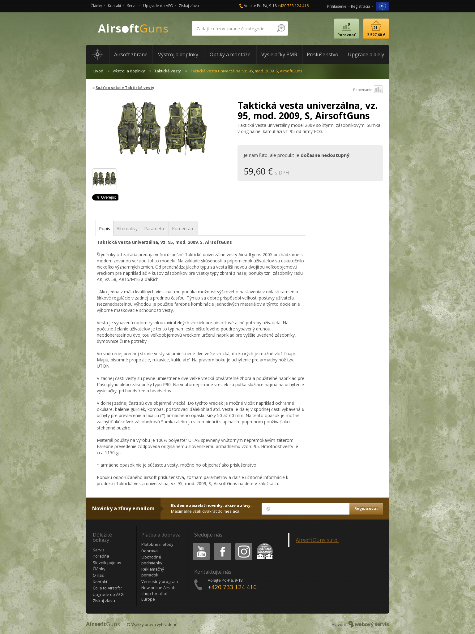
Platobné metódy (157, 544)
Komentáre (183, 228)
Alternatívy (127, 228)
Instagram (243, 544)
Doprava (149, 551)
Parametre (154, 228)
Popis (104, 228)
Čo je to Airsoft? (107, 588)
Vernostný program (159, 581)
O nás (98, 575)
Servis (132, 5)
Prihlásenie (336, 6)
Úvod (98, 71)
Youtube (199, 544)
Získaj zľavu (189, 5)
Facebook (222, 544)
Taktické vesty (167, 71)
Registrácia (360, 6)
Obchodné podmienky (151, 560)
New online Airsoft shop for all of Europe (158, 593)
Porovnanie (368, 89)
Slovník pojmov (107, 562)
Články (96, 5)
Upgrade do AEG (158, 5)
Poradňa (101, 556)
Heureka (263, 544)
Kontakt (114, 5)
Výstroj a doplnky (129, 71)
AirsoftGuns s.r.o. (317, 540)
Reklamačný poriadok (152, 572)
